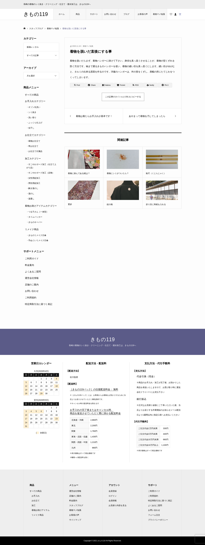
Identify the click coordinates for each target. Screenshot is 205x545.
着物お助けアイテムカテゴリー (41, 206)
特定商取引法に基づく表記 (38, 304)
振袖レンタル (33, 47)
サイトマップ (75, 520)
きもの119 (35, 14)
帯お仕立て (33, 146)
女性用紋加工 (34, 178)
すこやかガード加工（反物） (41, 173)
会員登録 (113, 491)
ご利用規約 (30, 297)
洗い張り (32, 117)
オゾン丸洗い (34, 107)
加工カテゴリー (33, 158)
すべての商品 (32, 95)
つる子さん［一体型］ (38, 212)
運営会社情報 (32, 278)
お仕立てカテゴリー (35, 135)
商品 (78, 14)
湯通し (31, 199)
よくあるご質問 (33, 271)
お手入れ (36, 496)
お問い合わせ (110, 14)
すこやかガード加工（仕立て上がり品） (41, 166)
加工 (34, 505)
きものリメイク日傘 (37, 235)
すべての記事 (33, 55)
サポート (94, 14)
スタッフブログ (76, 505)
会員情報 (113, 500)
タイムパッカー (35, 217)
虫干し (31, 128)
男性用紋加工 (34, 183)
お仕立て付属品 (35, 151)
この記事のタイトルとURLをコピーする (123, 97)
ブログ (126, 14)
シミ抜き (32, 112)
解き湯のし (33, 188)
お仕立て (36, 500)
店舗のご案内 (32, 284)
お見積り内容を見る (118, 505)
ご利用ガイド (32, 258)
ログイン (113, 496)
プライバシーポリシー (158, 520)
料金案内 (29, 265)
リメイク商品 (32, 229)
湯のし (31, 193)
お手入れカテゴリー (35, 101)
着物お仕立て (34, 141)
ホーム (62, 14)
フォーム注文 (154, 515)
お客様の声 (143, 14)
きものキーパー (35, 222)
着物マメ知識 (159, 14)
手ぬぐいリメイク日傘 (38, 240)
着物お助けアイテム (41, 510)
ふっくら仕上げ (35, 122)
